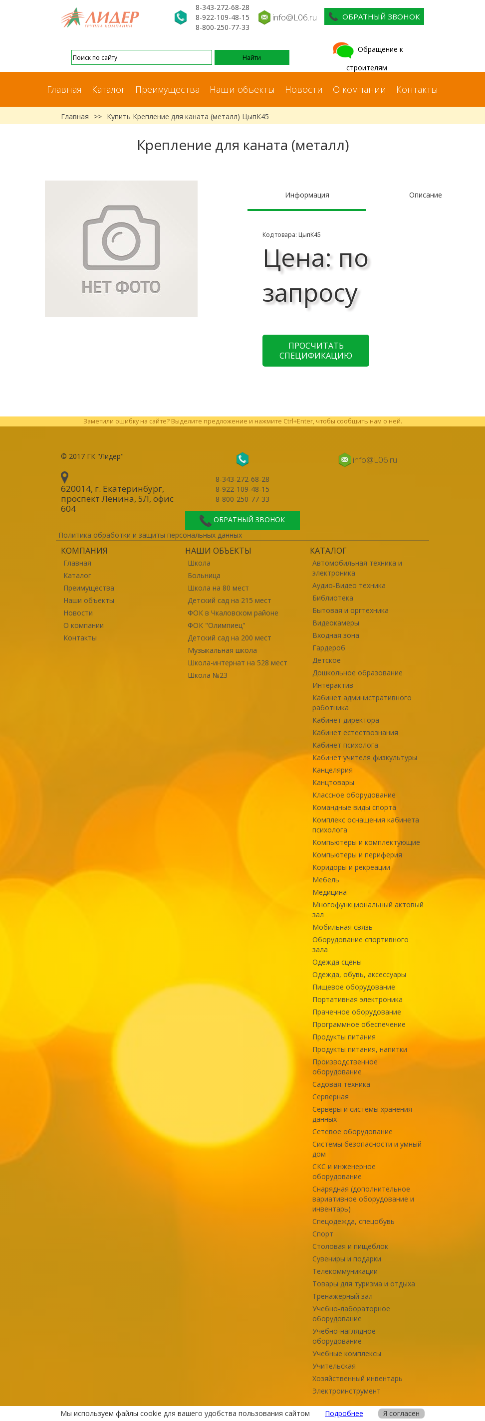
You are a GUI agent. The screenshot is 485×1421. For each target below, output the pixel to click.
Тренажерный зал (342, 1296)
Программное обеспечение (359, 1024)
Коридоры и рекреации (351, 867)
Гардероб (328, 647)
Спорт (322, 1233)
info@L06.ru (294, 17)
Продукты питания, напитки (359, 1049)
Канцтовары (333, 782)
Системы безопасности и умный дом (367, 1149)
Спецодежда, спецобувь (353, 1221)
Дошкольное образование (357, 672)
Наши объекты (242, 89)
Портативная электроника (357, 999)
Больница (204, 575)
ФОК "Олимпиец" (216, 625)
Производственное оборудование (345, 1066)
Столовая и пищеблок (350, 1246)
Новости (304, 89)
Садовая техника (341, 1084)
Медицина (329, 892)
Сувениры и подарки (346, 1258)
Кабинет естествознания (355, 732)
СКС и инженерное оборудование (344, 1171)
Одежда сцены (337, 962)
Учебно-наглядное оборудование (344, 1336)
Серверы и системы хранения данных (362, 1114)
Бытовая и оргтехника (350, 610)
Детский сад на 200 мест (229, 637)
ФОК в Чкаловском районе (233, 612)
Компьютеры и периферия (357, 854)
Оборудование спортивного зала (360, 944)
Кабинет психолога (345, 745)
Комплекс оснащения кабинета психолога (365, 824)
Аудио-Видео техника (349, 585)
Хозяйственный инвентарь (357, 1378)
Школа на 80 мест (218, 588)
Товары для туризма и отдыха (363, 1283)
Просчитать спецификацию (315, 350)
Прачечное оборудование (356, 1011)
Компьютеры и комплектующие (366, 842)
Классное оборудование (354, 795)
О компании (359, 89)
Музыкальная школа (222, 650)
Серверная (330, 1096)
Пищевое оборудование (353, 987)
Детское (326, 660)
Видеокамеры (335, 622)
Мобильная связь (342, 927)
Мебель (325, 879)
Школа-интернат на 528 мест (237, 662)
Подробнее (344, 1413)
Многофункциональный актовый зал (368, 909)
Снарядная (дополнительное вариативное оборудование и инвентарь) (363, 1199)
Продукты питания (344, 1036)
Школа (199, 563)
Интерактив (332, 685)
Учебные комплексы (346, 1353)
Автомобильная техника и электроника (357, 568)
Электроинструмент (346, 1391)
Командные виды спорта (354, 807)
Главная (64, 89)
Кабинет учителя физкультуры (364, 757)
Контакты (417, 89)
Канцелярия (332, 770)
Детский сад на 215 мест (229, 600)
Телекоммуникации (345, 1271)
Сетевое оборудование (352, 1131)
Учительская (334, 1366)
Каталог (108, 89)
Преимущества (167, 89)
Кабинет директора (345, 720)
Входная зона (335, 635)
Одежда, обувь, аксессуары (359, 974)
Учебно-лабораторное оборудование (351, 1313)
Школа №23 (208, 675)
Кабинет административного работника (362, 702)
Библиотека (332, 598)
